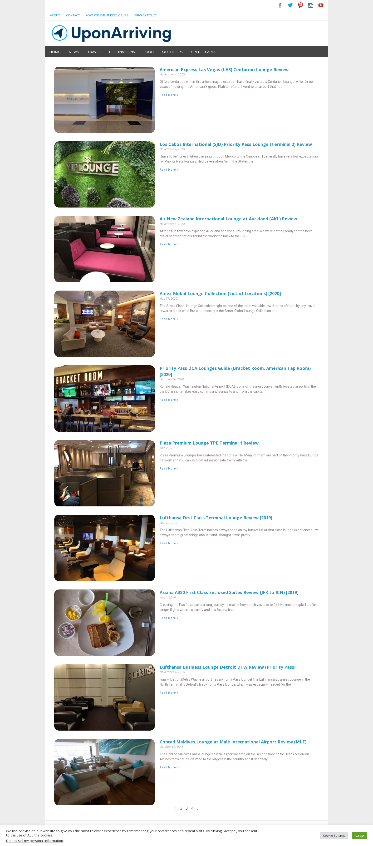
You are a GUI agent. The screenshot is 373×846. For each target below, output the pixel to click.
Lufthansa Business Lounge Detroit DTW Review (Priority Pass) (227, 667)
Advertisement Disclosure (107, 15)
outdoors (172, 51)
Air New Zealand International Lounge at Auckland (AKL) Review (228, 219)
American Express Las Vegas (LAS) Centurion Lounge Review (224, 69)
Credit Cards (203, 51)
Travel (93, 51)
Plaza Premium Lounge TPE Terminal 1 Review (209, 443)
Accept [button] (359, 835)
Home (54, 51)
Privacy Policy (145, 15)
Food (148, 51)
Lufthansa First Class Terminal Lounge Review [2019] (216, 517)
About (55, 15)
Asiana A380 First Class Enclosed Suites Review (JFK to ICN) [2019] (229, 592)
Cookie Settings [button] (334, 835)
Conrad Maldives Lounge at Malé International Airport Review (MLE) (233, 742)
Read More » (169, 95)
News (74, 51)
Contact (73, 15)
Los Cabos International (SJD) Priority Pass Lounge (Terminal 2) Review (236, 144)
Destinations (122, 51)
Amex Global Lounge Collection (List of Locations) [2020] (220, 293)
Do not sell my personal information (34, 840)
